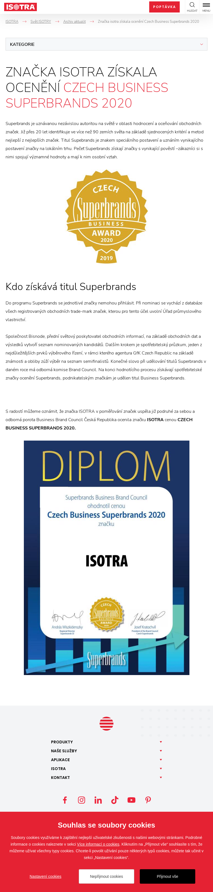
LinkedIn (98, 800)
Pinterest (148, 800)
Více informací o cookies (98, 844)
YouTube (131, 800)
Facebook (64, 800)
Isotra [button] (58, 768)
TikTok (114, 800)
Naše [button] (64, 751)
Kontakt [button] (60, 777)
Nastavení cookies (45, 876)
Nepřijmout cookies (106, 876)
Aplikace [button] (60, 760)
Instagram (81, 800)
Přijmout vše (167, 876)
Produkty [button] (62, 742)
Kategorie (22, 44)
